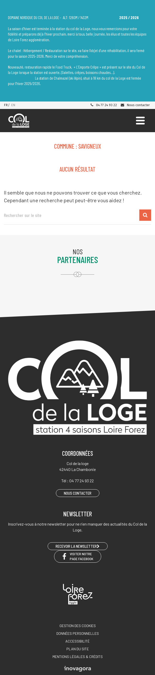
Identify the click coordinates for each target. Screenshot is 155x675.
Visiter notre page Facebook (77, 556)
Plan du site (77, 649)
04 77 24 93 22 (103, 105)
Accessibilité (77, 641)
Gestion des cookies (77, 625)
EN (13, 105)
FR (6, 105)
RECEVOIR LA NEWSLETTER (78, 546)
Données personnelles (77, 633)
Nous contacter (135, 105)
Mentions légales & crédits (78, 656)
